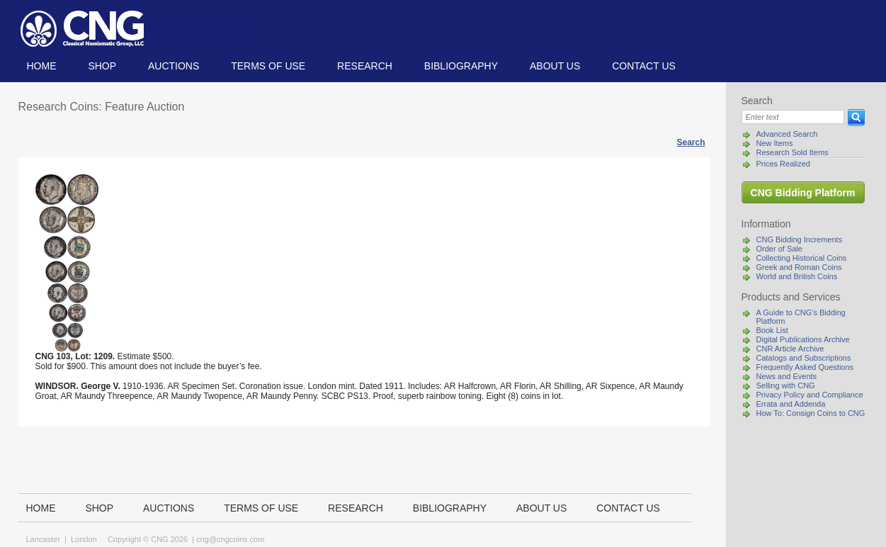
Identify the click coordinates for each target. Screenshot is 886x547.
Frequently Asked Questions (805, 367)
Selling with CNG (785, 385)
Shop (102, 66)
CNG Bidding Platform (803, 192)
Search (690, 142)
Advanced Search (787, 134)
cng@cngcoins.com (230, 539)
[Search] (793, 117)
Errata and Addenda (791, 404)
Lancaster (43, 539)
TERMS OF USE (268, 66)
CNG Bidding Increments (799, 239)
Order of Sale (779, 248)
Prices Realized (783, 163)
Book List (772, 330)
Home (42, 66)
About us (555, 66)
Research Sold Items (792, 152)
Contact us (644, 66)
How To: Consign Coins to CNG (810, 413)
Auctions (173, 66)
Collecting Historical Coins (801, 258)
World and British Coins (797, 276)
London (84, 539)
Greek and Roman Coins (799, 267)
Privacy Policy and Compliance (809, 394)
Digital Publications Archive (803, 339)
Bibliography (461, 66)
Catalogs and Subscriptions (803, 358)
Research (364, 66)
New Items (774, 143)
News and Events (786, 376)
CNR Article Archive (790, 348)
